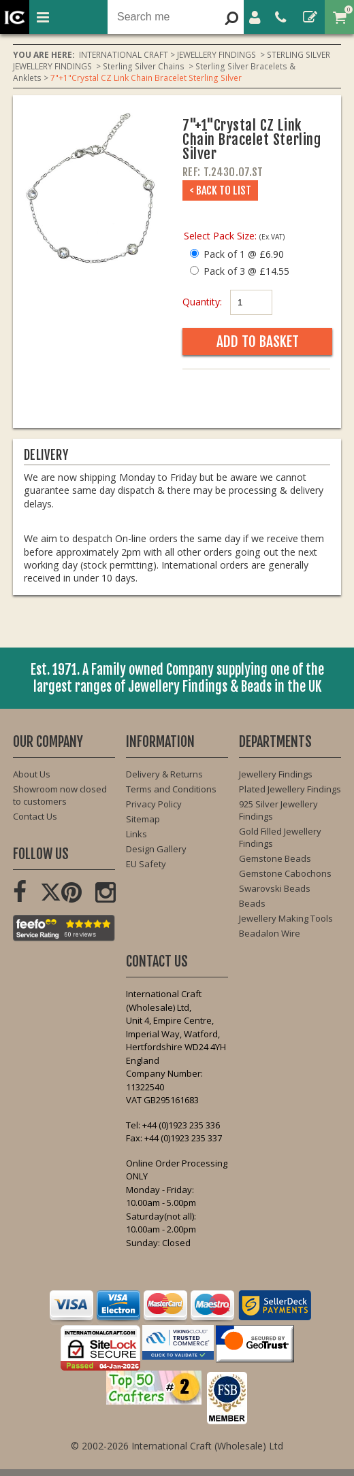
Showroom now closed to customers (60, 795)
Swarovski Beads (274, 888)
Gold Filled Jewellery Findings (280, 837)
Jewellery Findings (275, 774)
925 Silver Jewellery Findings (278, 810)
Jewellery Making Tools (286, 918)
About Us (31, 774)
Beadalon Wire (269, 933)
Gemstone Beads (275, 858)
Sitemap (143, 819)
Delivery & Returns (164, 774)
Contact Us (35, 816)
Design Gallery (156, 849)
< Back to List (220, 190)
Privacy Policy (154, 804)
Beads (252, 903)
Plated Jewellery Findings (290, 789)
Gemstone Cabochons (285, 873)
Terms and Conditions (171, 789)
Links (136, 834)
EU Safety (146, 864)
